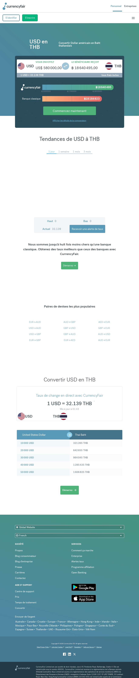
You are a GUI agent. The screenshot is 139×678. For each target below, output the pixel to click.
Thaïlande (41, 629)
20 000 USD (27, 450)
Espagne (19, 629)
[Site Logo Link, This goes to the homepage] (14, 6)
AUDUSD (104, 334)
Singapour (90, 625)
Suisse (30, 629)
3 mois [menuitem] (87, 151)
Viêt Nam (90, 629)
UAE (51, 629)
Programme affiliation (82, 567)
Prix (17, 596)
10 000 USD (27, 443)
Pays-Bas (32, 625)
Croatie (41, 621)
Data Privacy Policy (43, 647)
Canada (31, 621)
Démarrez (69, 265)
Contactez (20, 578)
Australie (20, 621)
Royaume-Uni (62, 629)
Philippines (66, 625)
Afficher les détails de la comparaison (69, 120)
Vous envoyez (45, 62)
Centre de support (24, 591)
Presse (18, 567)
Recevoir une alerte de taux (87, 229)
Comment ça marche (82, 550)
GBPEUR (104, 328)
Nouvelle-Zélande (48, 625)
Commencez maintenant (69, 111)
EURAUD (35, 322)
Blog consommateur (25, 556)
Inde (97, 621)
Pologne (78, 625)
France (61, 621)
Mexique (19, 625)
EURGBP (35, 340)
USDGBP (35, 334)
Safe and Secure (88, 647)
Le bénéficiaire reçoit (85, 62)
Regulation (77, 647)
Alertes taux (77, 561)
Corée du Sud (106, 625)
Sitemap (99, 647)
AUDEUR (104, 340)
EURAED (69, 340)
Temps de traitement (25, 602)
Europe (51, 621)
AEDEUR (104, 322)
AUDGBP (69, 322)
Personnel (116, 6)
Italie (113, 621)
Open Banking (78, 572)
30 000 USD (27, 457)
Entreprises (130, 6)
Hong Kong (86, 621)
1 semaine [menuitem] (63, 151)
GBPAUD (69, 334)
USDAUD (35, 328)
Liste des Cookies (57, 647)
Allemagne (72, 621)
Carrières (20, 572)
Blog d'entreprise (24, 561)
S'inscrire (30, 17)
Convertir (20, 608)
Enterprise (76, 556)
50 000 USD (27, 472)
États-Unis (77, 629)
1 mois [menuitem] (76, 151)
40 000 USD (27, 464)
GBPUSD (69, 328)
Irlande (105, 621)
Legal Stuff (68, 647)
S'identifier (11, 17)
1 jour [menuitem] (51, 151)
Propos (19, 550)
